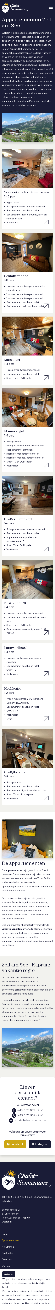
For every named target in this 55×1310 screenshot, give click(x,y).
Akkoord (8, 1274)
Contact (6, 1265)
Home (5, 1234)
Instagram (39, 1144)
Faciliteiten (7, 1253)
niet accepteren (42, 1303)
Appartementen (10, 1240)
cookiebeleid (9, 1299)
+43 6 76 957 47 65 (27, 1110)
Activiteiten (8, 1246)
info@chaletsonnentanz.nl (27, 1120)
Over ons (7, 1259)
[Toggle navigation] (51, 7)
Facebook (15, 1144)
